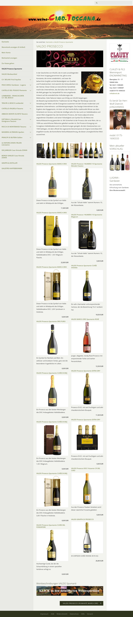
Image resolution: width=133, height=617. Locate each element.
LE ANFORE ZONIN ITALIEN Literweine (12, 144)
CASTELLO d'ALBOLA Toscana (12, 108)
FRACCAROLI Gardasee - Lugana (14, 85)
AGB (52, 614)
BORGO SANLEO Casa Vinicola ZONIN (13, 157)
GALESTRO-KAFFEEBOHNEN (12, 168)
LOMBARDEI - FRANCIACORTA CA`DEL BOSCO (13, 97)
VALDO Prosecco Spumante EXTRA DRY (85, 371)
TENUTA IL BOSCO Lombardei (12, 103)
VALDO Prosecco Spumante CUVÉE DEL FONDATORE (50, 526)
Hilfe (82, 614)
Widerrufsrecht (62, 614)
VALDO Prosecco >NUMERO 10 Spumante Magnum (86, 216)
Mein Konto (6, 52)
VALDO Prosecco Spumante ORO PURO (50, 321)
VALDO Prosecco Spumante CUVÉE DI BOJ (51, 373)
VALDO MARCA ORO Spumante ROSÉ (85, 319)
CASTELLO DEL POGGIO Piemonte (14, 90)
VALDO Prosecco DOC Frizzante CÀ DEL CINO (85, 469)
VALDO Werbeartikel (9, 74)
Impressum (44, 614)
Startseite (5, 42)
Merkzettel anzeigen (9, 58)
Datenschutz (74, 614)
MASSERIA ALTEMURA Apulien (13, 132)
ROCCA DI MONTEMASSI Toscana (14, 127)
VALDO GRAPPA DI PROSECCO (82, 519)
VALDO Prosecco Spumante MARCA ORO (51, 164)
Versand (90, 614)
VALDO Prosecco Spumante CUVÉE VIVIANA (84, 266)
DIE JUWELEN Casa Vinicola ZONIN (14, 150)
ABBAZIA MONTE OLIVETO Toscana (15, 114)
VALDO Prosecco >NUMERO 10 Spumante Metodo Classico (86, 165)
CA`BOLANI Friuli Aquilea (11, 79)
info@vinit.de (114, 93)
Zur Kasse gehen (8, 63)
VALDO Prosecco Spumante (12, 69)
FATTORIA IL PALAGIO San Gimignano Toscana (11, 120)
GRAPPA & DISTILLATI (9, 163)
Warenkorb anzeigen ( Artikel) (13, 47)
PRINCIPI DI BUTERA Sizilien (12, 137)
